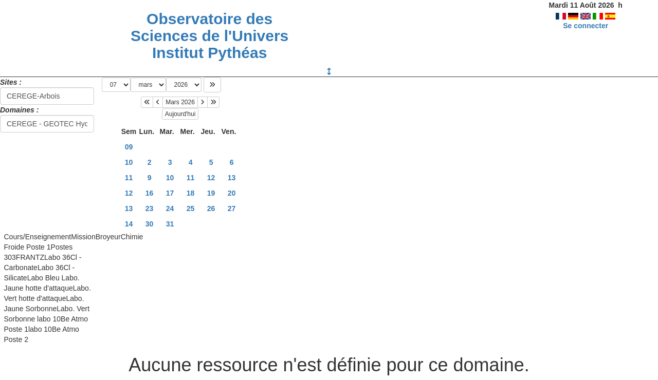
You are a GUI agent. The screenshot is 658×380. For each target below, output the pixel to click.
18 (191, 193)
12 (211, 178)
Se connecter (585, 26)
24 (170, 208)
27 (232, 208)
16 (149, 193)
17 (170, 193)
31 (170, 224)
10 (129, 162)
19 (211, 193)
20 (232, 193)
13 (232, 178)
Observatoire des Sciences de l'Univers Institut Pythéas (209, 35)
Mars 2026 (180, 102)
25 (191, 208)
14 (129, 224)
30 (149, 224)
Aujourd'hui (180, 114)
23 (149, 208)
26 (211, 208)
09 (129, 147)
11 (129, 178)
